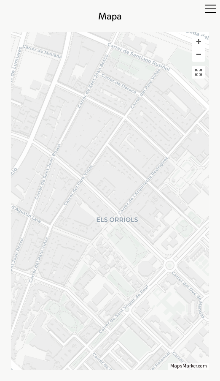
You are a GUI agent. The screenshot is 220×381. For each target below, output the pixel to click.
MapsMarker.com (188, 366)
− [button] (198, 55)
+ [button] (198, 42)
